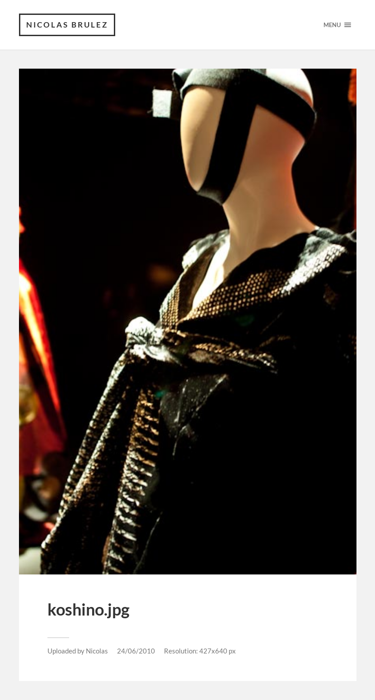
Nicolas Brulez (67, 24)
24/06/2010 (136, 651)
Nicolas (97, 651)
